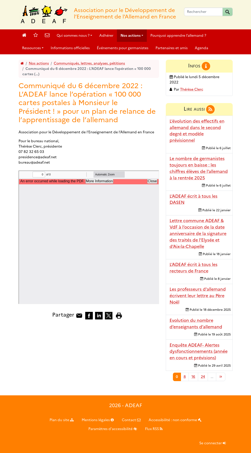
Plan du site (62, 420)
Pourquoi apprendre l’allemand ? (178, 35)
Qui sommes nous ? (73, 35)
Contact (131, 420)
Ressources (31, 48)
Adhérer (106, 35)
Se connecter (212, 443)
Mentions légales (98, 420)
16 (193, 377)
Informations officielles (70, 48)
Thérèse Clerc (191, 89)
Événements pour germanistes (122, 48)
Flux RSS (154, 429)
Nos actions (130, 35)
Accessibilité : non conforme (175, 420)
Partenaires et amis (172, 48)
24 (203, 377)
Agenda (201, 48)
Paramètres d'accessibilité (112, 429)
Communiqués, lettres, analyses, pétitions (89, 63)
